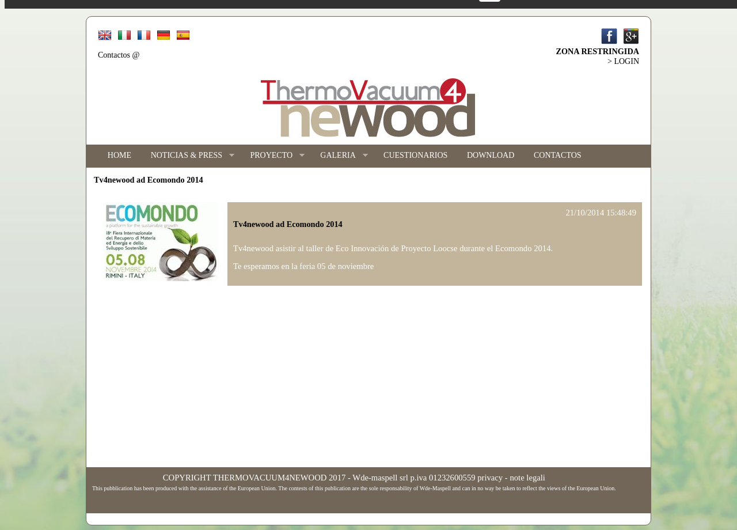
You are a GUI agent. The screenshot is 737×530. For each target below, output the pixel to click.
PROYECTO (273, 156)
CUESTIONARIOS (415, 155)
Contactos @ (118, 55)
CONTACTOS (558, 155)
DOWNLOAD (490, 155)
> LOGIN (623, 61)
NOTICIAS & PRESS (187, 156)
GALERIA (339, 156)
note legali (527, 477)
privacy (490, 477)
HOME (119, 155)
